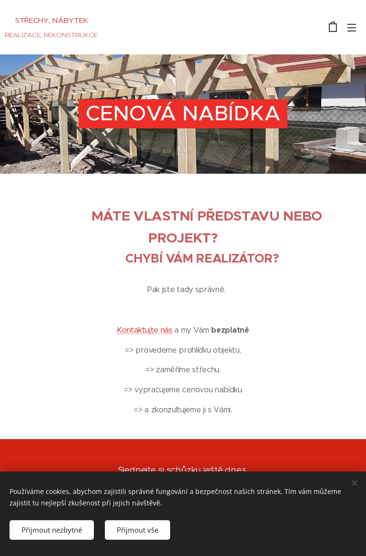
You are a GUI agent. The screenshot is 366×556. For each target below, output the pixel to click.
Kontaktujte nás (144, 330)
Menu (351, 27)
